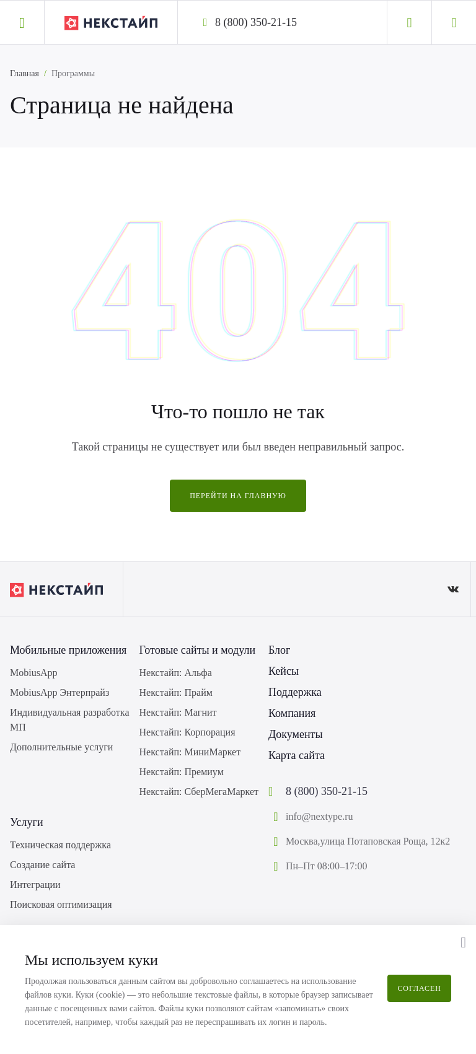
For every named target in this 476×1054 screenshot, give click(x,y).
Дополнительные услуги (61, 747)
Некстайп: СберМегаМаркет (198, 791)
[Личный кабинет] (409, 23)
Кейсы (283, 671)
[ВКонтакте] (453, 589)
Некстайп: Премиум (181, 771)
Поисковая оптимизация (61, 904)
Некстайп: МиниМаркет (190, 752)
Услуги (26, 822)
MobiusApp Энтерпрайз (59, 692)
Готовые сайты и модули (197, 650)
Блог (279, 650)
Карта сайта (296, 755)
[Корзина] (453, 23)
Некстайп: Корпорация (187, 732)
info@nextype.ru (319, 816)
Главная (24, 73)
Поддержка (295, 692)
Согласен (419, 988)
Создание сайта (42, 864)
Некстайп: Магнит (178, 712)
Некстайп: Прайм (176, 692)
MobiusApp (33, 672)
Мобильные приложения (68, 650)
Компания (291, 713)
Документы (295, 734)
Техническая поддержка (60, 845)
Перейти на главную (238, 495)
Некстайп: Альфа (175, 672)
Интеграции (35, 884)
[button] (22, 22)
